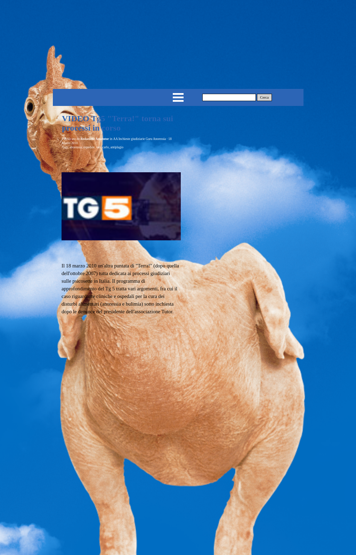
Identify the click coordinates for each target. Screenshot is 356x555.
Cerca (264, 97)
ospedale (89, 147)
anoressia (76, 147)
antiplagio (117, 147)
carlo (105, 147)
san (98, 147)
